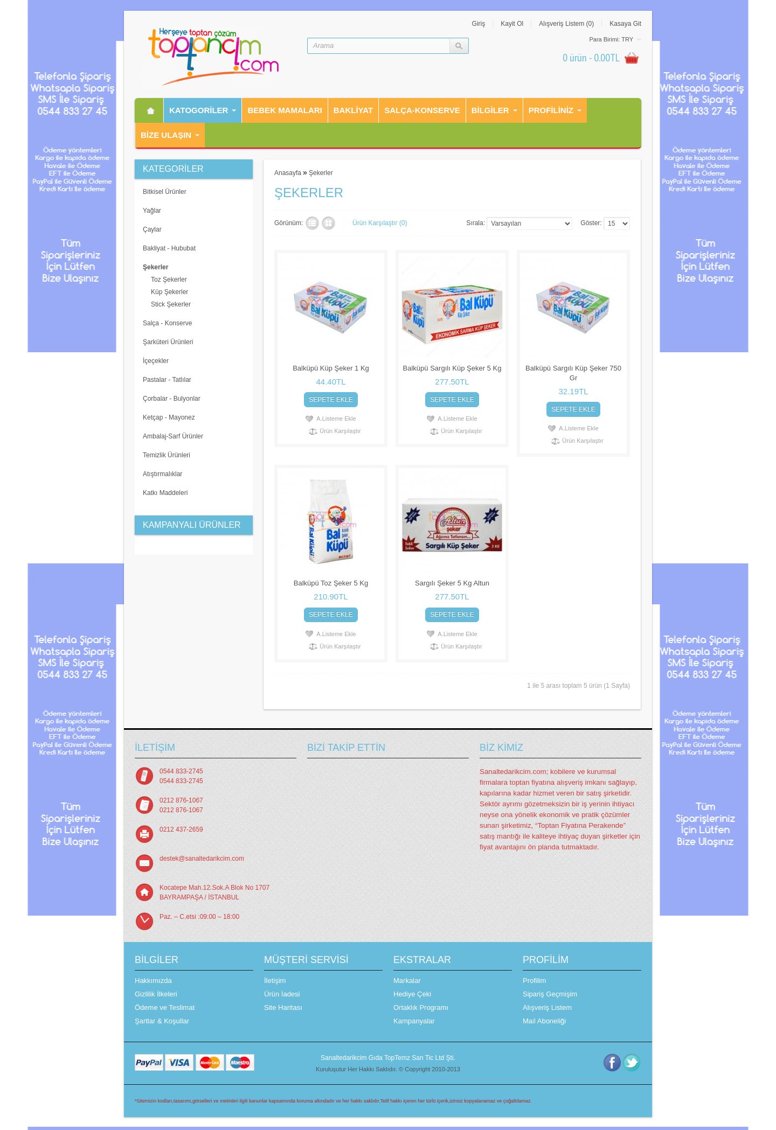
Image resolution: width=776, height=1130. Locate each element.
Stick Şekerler (171, 304)
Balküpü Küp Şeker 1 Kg (331, 368)
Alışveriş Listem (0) (566, 23)
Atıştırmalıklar (162, 474)
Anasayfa (287, 173)
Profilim (534, 980)
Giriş (479, 23)
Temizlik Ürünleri (166, 455)
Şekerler (155, 267)
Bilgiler (490, 110)
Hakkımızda (153, 980)
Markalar (407, 980)
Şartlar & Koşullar (162, 1020)
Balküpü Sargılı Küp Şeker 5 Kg (452, 368)
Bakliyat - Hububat (169, 248)
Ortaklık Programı (420, 1007)
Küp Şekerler (169, 292)
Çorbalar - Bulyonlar (171, 398)
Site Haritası (283, 1007)
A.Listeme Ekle (336, 418)
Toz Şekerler (169, 279)
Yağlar (152, 210)
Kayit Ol (512, 23)
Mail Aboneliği (544, 1020)
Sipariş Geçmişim (550, 993)
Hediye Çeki (412, 993)
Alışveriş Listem (547, 1007)
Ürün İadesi (282, 993)
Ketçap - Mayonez (169, 417)
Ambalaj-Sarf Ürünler (173, 436)
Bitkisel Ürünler (164, 192)
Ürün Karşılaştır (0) (379, 223)
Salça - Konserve (167, 323)
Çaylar (152, 229)
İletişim (275, 980)
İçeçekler (156, 361)
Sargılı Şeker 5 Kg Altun (452, 583)
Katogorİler (198, 110)
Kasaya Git (625, 23)
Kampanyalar (414, 1020)
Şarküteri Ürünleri (168, 342)
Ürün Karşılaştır (340, 431)
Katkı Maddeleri (165, 493)
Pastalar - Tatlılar (167, 379)
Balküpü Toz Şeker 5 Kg (331, 583)
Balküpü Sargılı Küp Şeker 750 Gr (573, 373)
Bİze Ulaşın (166, 134)
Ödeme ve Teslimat (165, 1007)
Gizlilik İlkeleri (156, 993)
